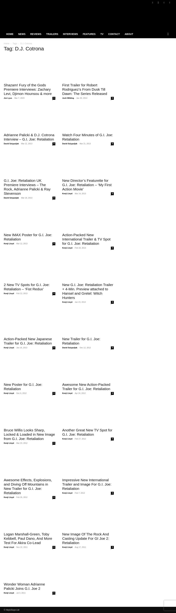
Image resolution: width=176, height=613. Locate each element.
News (21, 34)
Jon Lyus (8, 98)
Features (89, 34)
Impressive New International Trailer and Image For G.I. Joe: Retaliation (86, 484)
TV (101, 34)
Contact (114, 34)
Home (9, 34)
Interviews (70, 34)
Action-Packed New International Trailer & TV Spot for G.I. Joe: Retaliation (86, 239)
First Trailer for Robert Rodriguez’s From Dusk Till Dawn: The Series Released (84, 89)
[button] (168, 34)
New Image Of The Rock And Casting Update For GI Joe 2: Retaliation (85, 538)
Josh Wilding (68, 98)
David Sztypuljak (11, 144)
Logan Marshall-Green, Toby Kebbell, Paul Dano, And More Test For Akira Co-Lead (28, 538)
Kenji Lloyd (67, 193)
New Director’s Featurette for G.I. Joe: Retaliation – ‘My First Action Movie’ (87, 185)
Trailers (52, 34)
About (129, 34)
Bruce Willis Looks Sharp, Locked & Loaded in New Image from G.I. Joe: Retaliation (29, 434)
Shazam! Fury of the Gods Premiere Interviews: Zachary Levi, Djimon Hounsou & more (28, 89)
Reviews (35, 34)
